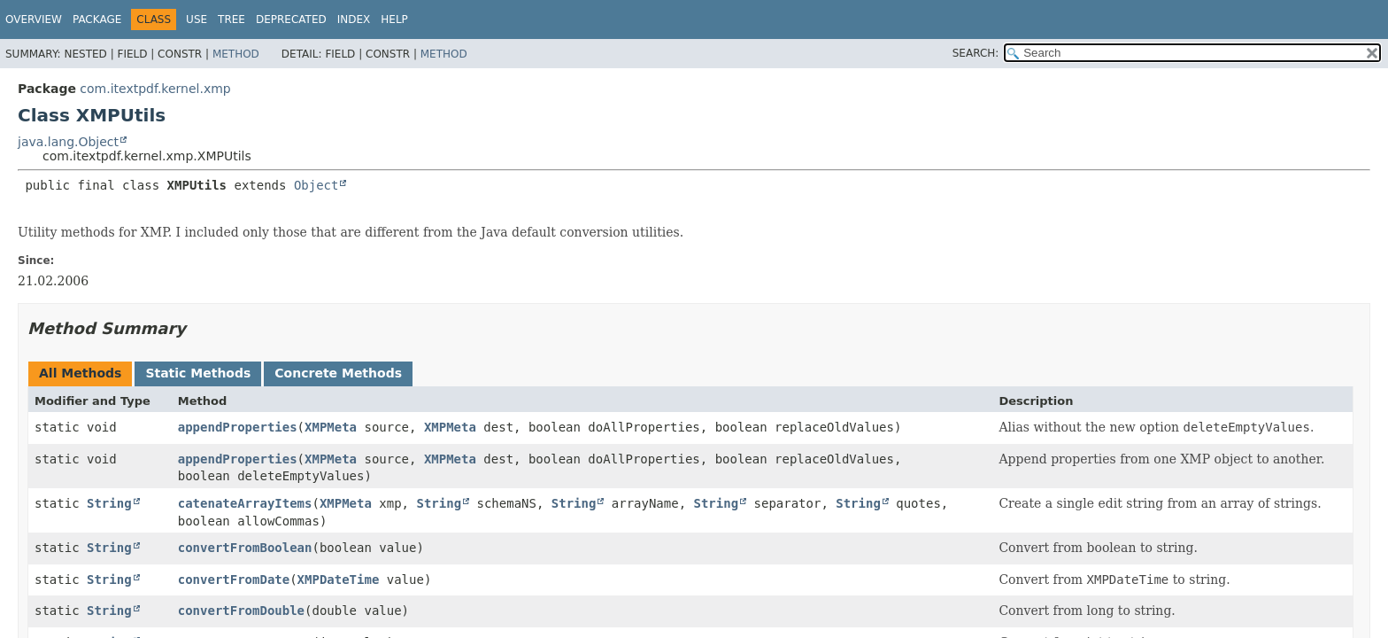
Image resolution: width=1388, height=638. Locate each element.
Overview (33, 19)
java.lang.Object (68, 142)
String (109, 503)
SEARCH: (975, 53)
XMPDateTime (338, 579)
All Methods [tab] (80, 373)
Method (235, 54)
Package (97, 19)
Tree (231, 19)
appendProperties (237, 427)
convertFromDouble (241, 610)
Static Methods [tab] (198, 373)
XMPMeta (331, 427)
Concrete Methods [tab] (338, 373)
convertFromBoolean (245, 548)
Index (354, 19)
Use (196, 19)
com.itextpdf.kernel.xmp (155, 89)
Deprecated (291, 19)
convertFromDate (233, 579)
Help (394, 19)
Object (316, 185)
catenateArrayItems (245, 503)
